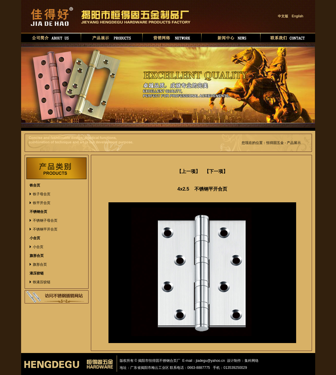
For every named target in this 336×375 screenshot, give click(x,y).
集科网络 (252, 361)
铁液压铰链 (41, 282)
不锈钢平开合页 (45, 229)
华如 (264, 361)
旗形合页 (40, 264)
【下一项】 (216, 171)
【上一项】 (188, 171)
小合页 (38, 247)
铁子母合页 (41, 194)
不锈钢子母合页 (45, 220)
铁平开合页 (41, 203)
